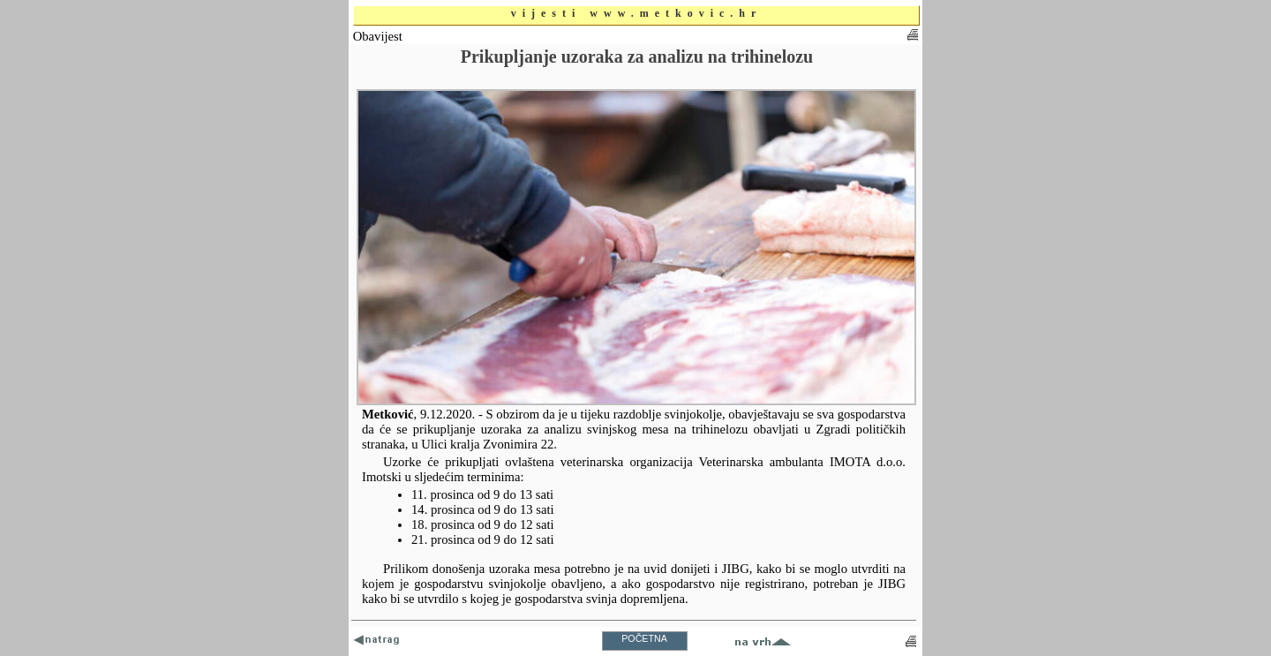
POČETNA (644, 638)
